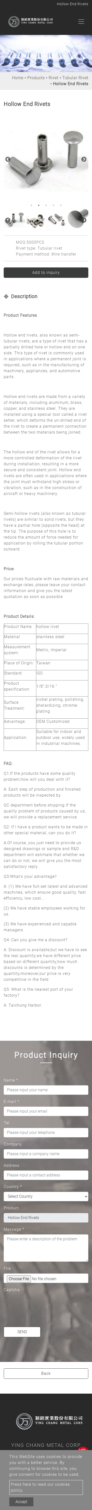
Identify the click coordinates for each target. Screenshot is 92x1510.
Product (11, 1208)
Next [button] (83, 158)
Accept (21, 1501)
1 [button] (31, 205)
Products (36, 78)
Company (13, 1144)
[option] (46, 159)
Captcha (12, 1289)
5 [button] (60, 205)
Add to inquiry (46, 272)
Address (11, 1165)
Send (22, 1331)
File (7, 1268)
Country (13, 1186)
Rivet (53, 78)
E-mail (11, 1101)
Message (14, 1229)
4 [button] (53, 205)
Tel (7, 1122)
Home (17, 78)
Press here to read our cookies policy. (40, 1487)
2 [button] (38, 205)
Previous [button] (7, 158)
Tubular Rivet (75, 78)
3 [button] (46, 205)
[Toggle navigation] (81, 21)
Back (46, 1373)
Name (11, 1080)
